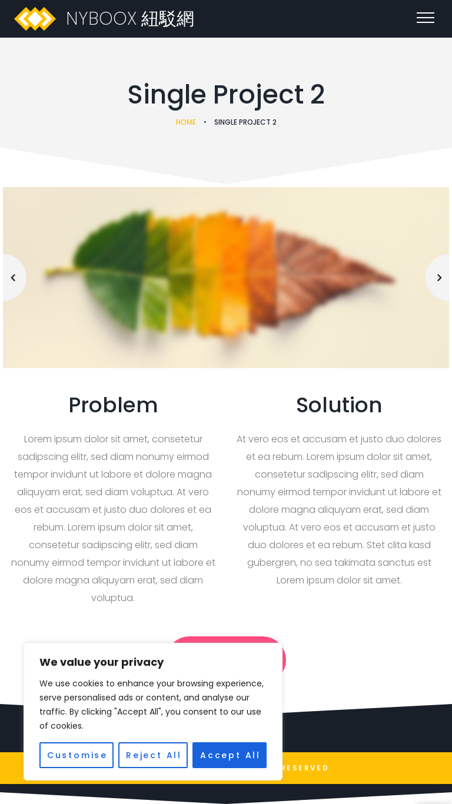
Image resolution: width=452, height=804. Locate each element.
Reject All (154, 755)
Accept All (230, 755)
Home (186, 122)
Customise (77, 755)
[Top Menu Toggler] (425, 17)
